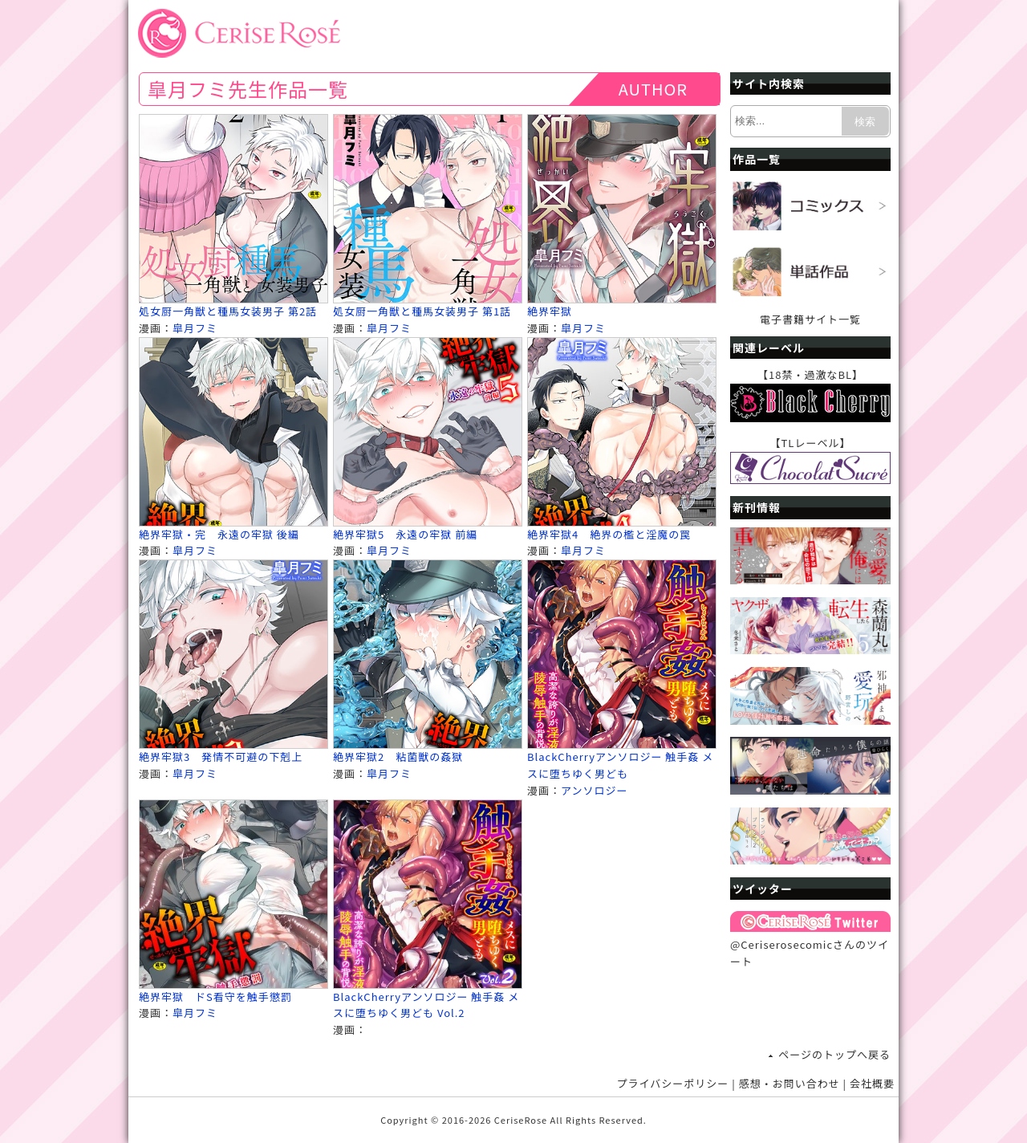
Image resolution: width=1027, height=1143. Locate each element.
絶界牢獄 (549, 311)
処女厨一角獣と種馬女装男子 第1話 (422, 311)
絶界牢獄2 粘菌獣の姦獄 (398, 756)
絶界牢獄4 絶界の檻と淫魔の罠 (609, 534)
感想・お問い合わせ (789, 1083)
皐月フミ (195, 328)
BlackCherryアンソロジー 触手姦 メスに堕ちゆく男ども (620, 765)
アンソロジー (594, 790)
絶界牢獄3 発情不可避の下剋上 (220, 756)
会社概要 (872, 1083)
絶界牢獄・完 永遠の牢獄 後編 (219, 534)
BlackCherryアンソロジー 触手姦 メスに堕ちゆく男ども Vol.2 (426, 1005)
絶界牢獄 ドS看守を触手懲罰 (215, 996)
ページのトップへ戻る (834, 1054)
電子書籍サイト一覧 (810, 319)
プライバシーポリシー (673, 1083)
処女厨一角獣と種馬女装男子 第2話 (228, 311)
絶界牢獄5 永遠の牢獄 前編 (405, 534)
